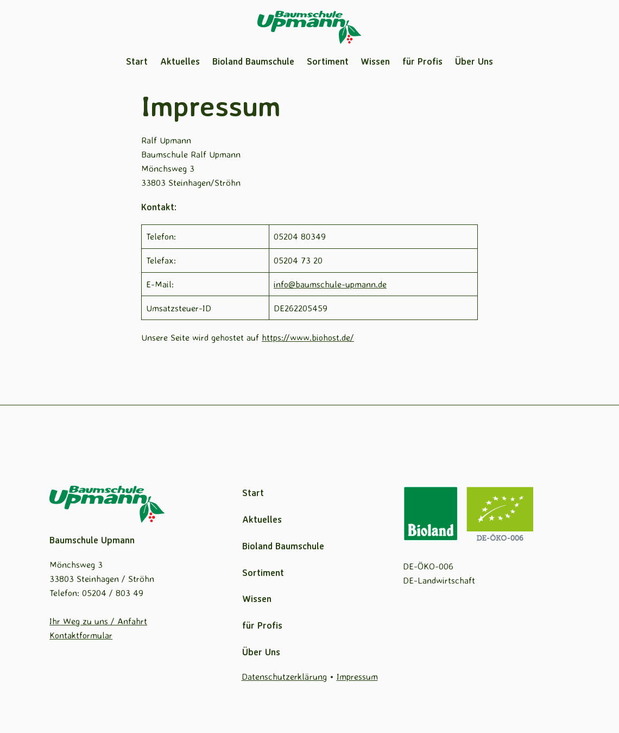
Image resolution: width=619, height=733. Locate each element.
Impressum (357, 676)
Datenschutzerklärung (284, 676)
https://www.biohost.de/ (308, 337)
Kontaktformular (80, 635)
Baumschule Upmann (92, 540)
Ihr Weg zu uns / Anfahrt (98, 621)
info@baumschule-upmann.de (330, 284)
